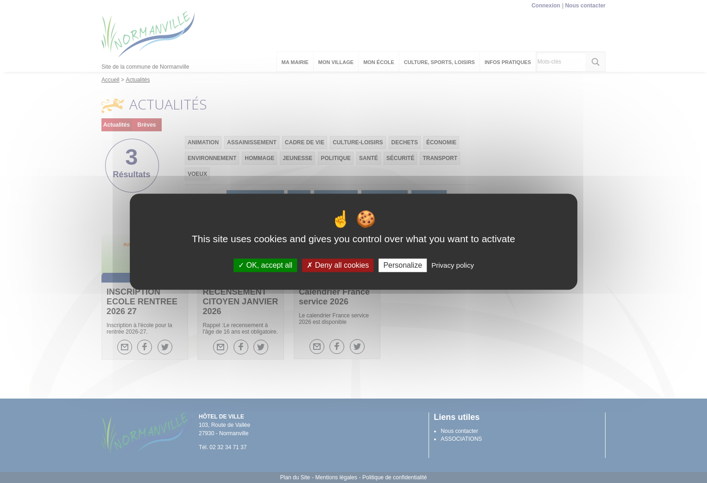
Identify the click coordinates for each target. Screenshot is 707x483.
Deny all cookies (338, 265)
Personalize (402, 265)
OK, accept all (265, 265)
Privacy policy (452, 265)
